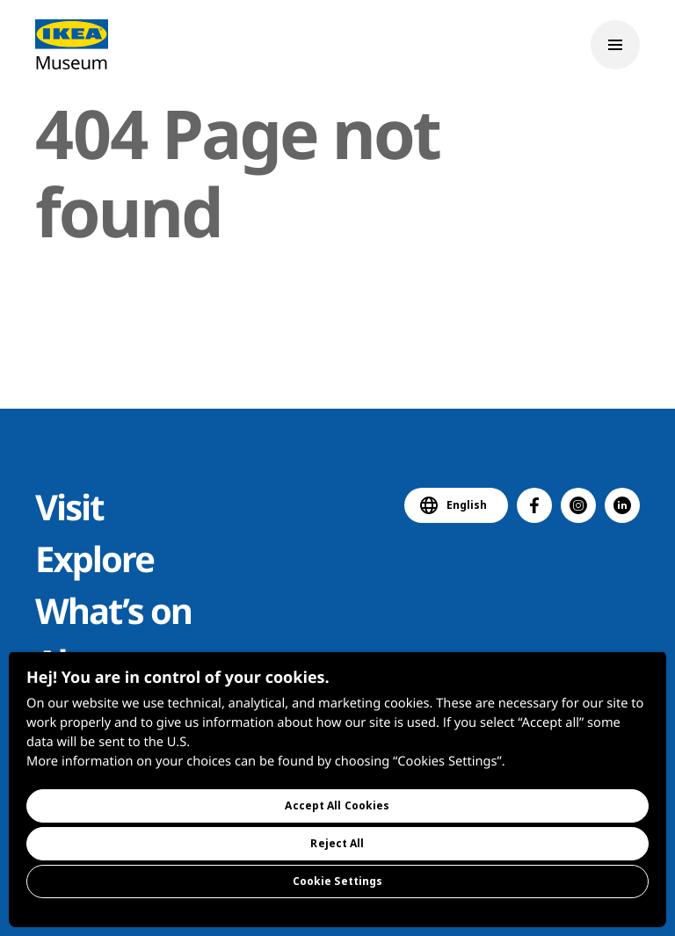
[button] (534, 505)
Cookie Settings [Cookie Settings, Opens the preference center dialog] (338, 881)
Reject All (337, 843)
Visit (69, 507)
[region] (337, 788)
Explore (94, 558)
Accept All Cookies (337, 805)
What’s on (113, 610)
